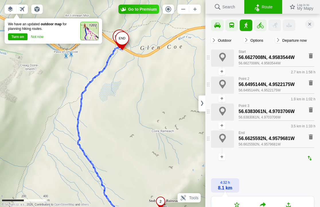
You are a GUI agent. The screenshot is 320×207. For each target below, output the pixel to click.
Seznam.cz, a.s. (15, 204)
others (85, 204)
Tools (189, 197)
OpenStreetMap (64, 204)
